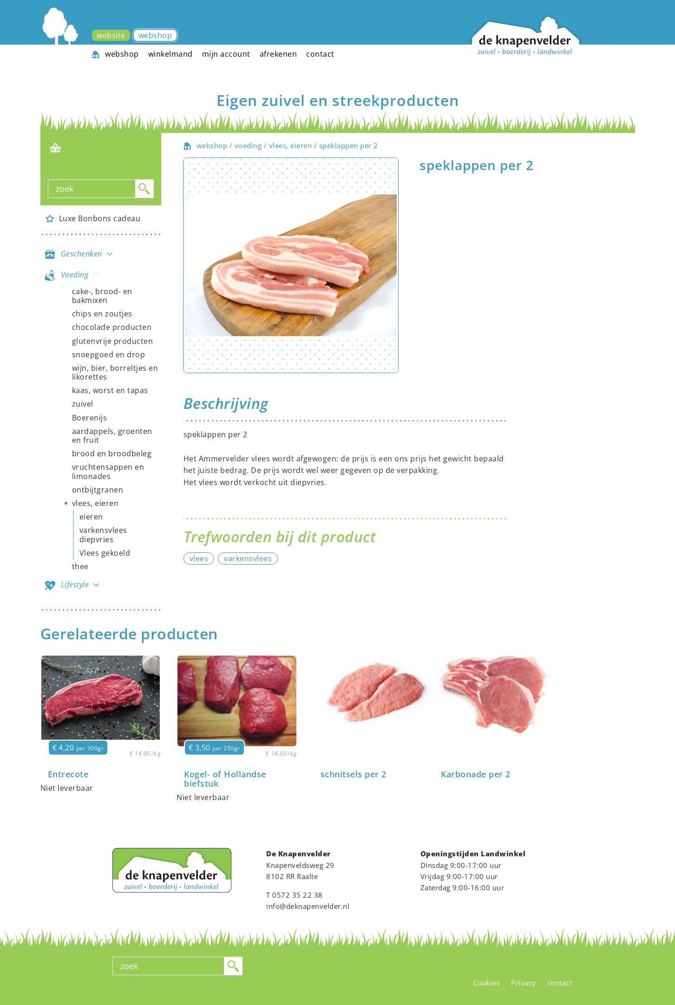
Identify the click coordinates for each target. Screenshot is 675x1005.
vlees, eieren (290, 145)
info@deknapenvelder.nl (307, 906)
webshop (212, 145)
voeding (248, 145)
